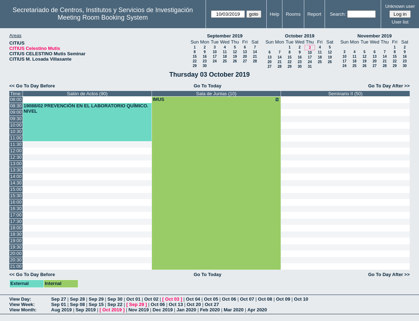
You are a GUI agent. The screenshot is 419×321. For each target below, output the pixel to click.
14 (255, 52)
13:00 (16, 163)
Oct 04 (193, 299)
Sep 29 (96, 299)
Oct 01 (133, 299)
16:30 (16, 208)
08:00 (16, 99)
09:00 (16, 112)
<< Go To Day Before (32, 85)
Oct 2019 (112, 309)
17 (215, 56)
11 (225, 52)
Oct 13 (176, 304)
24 (215, 61)
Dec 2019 (163, 309)
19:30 (16, 247)
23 (205, 61)
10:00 (16, 125)
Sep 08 (77, 304)
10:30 (16, 131)
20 (245, 56)
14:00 (16, 176)
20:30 (16, 260)
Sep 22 (115, 304)
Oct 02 (151, 299)
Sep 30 (115, 299)
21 (255, 56)
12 (235, 52)
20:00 (16, 253)
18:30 (16, 234)
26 (235, 61)
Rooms (293, 14)
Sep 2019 (85, 309)
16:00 (16, 202)
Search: (338, 14)
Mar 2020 (234, 309)
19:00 (16, 240)
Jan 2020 (186, 309)
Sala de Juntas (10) (216, 93)
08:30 (16, 105)
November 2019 (375, 36)
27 (245, 61)
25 (225, 61)
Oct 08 (265, 299)
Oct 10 (301, 299)
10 (215, 52)
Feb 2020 (210, 309)
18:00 (16, 227)
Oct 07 (247, 299)
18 (225, 56)
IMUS (216, 99)
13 (245, 52)
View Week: (22, 304)
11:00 (16, 138)
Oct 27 (212, 304)
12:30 (16, 157)
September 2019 (225, 36)
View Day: (20, 299)
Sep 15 (96, 304)
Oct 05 (211, 299)
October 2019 (299, 36)
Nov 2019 (138, 309)
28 (255, 61)
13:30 (16, 170)
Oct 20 (194, 304)
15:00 (16, 189)
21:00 (16, 266)
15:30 (16, 195)
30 (205, 66)
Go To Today (208, 85)
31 (310, 66)
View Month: (22, 309)
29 (195, 66)
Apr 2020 (257, 309)
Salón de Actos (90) (87, 93)
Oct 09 (283, 299)
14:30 (16, 182)
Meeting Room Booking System (103, 17)
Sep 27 (58, 299)
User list (400, 22)
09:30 (16, 118)
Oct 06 (229, 299)
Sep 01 (58, 304)
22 (195, 61)
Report (314, 14)
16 (205, 56)
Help (274, 14)
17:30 (16, 221)
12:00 (16, 150)
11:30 (16, 144)
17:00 (16, 215)
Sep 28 (77, 299)
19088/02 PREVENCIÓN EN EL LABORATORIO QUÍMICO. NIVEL (86, 108)
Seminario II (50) (345, 93)
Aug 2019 (61, 309)
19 (235, 56)
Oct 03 (172, 299)
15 (195, 56)
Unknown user (400, 6)
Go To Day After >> (389, 85)
